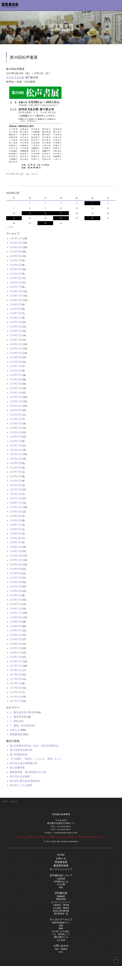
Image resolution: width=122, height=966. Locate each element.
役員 (61, 887)
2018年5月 (15, 639)
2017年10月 (16, 670)
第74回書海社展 (18, 754)
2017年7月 (15, 683)
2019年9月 (15, 568)
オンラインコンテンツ (61, 902)
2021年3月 (15, 489)
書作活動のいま (61, 937)
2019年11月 (16, 560)
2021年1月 (15, 498)
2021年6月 (15, 476)
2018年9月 (15, 621)
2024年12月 (16, 291)
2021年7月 (15, 472)
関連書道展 (16, 734)
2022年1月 (15, 445)
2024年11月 (16, 295)
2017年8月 (15, 679)
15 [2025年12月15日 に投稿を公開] (30, 213)
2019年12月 (16, 555)
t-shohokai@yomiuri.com (65, 832)
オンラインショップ (61, 869)
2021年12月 (16, 450)
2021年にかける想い (61, 931)
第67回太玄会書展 (20, 776)
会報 (61, 925)
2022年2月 (15, 441)
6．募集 (14, 721)
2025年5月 (15, 269)
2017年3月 (15, 701)
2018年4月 (15, 643)
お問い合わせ (61, 945)
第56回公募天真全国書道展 (25, 781)
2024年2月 (15, 335)
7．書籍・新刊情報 (20, 725)
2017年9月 (15, 674)
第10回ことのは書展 (21, 785)
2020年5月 (15, 533)
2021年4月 (15, 485)
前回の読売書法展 (61, 911)
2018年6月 (15, 635)
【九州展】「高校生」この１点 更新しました (36, 759)
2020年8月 (15, 520)
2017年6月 (15, 688)
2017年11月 (16, 665)
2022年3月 (15, 436)
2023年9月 (15, 357)
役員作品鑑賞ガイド (61, 922)
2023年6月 (15, 370)
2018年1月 (15, 657)
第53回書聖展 (17, 767)
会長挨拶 (61, 879)
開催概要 (61, 896)
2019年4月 (15, 591)
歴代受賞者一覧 (61, 913)
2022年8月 (15, 414)
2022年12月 (16, 397)
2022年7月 (15, 419)
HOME (5, 801)
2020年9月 (15, 516)
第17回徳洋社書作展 (21, 750)
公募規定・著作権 (61, 905)
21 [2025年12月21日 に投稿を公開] (14, 218)
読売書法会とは (61, 881)
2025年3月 (15, 278)
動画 (61, 928)
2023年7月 (15, 366)
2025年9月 (15, 251)
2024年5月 (15, 322)
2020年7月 (15, 524)
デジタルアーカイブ (61, 919)
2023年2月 (15, 388)
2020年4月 (15, 538)
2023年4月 (15, 379)
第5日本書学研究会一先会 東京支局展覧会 (34, 745)
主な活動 (61, 884)
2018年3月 (15, 648)
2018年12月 (16, 608)
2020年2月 (15, 547)
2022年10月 (16, 406)
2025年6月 (15, 265)
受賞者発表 (61, 899)
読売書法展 (61, 893)
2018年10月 (16, 617)
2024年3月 (15, 331)
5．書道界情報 (18, 716)
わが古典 (61, 940)
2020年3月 (15, 542)
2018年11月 (16, 613)
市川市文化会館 (15, 77)
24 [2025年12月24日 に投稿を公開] (61, 218)
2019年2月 (15, 599)
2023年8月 (15, 361)
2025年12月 (16, 238)
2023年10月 (16, 353)
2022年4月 (15, 432)
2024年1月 (15, 339)
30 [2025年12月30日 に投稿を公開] (45, 223)
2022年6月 (15, 423)
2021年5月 (15, 480)
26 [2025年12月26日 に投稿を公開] (92, 218)
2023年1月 (15, 392)
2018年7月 (15, 630)
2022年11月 (16, 401)
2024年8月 (15, 309)
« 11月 (9, 227)
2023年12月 (16, 344)
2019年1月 (15, 604)
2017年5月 (15, 692)
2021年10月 (16, 458)
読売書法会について (61, 875)
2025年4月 (15, 273)
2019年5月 (15, 586)
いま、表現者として (61, 934)
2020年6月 (15, 529)
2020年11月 (16, 507)
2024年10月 (16, 300)
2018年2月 (15, 652)
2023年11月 (16, 348)
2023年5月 (15, 375)
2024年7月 (15, 313)
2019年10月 (16, 564)
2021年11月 (16, 454)
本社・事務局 (61, 949)
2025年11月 (16, 242)
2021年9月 (15, 463)
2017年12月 (16, 661)
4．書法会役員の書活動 (23, 712)
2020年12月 (16, 502)
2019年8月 (15, 573)
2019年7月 (15, 577)
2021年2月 (15, 494)
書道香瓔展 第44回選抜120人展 (28, 772)
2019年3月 (15, 595)
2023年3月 (15, 383)
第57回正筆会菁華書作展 (23, 763)
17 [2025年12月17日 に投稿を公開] (61, 213)
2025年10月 (16, 247)
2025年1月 (15, 286)
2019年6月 (15, 582)
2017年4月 (15, 696)
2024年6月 (15, 317)
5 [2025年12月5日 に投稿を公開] (92, 203)
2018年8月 (15, 626)
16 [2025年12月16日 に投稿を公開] (45, 213)
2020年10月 (16, 511)
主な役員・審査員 (61, 908)
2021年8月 (15, 467)
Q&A (61, 952)
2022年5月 (15, 427)
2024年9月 (15, 304)
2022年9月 (15, 410)
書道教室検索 (61, 865)
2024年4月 (15, 326)
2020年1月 (15, 551)
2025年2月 (15, 282)
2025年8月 (15, 256)
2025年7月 (15, 260)
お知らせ (15, 730)
